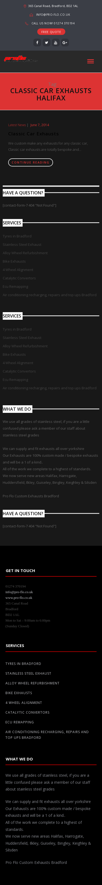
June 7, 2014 (39, 125)
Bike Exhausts (14, 261)
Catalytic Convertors (19, 278)
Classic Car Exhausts (33, 133)
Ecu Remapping (15, 286)
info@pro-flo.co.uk (53, 15)
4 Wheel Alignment (18, 269)
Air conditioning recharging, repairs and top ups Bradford (50, 294)
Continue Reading (31, 162)
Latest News (17, 125)
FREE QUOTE (51, 32)
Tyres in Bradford (17, 236)
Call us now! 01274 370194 (53, 23)
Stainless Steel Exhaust (22, 244)
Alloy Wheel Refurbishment (25, 252)
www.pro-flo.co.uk (18, 597)
